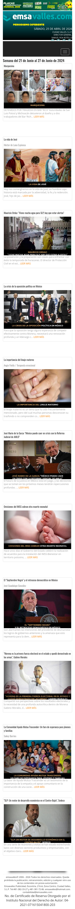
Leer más (39, 116)
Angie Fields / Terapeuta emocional (19, 365)
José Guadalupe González (15, 586)
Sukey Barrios (10, 736)
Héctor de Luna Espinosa (15, 145)
